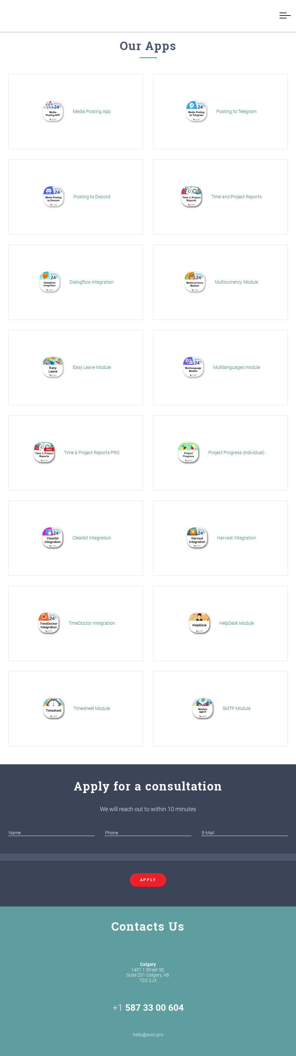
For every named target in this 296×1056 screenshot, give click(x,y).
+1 (148, 1007)
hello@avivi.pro (148, 1027)
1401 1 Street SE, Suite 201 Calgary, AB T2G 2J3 (147, 972)
